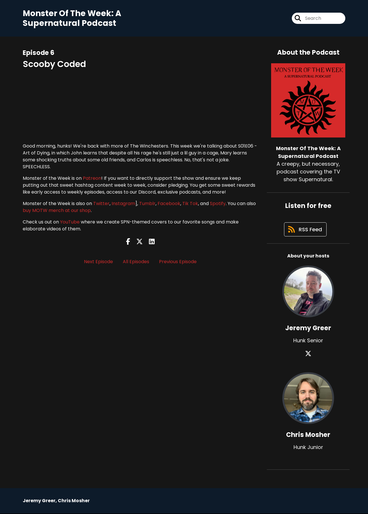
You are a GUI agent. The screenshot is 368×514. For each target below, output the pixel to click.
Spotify (218, 203)
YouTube (70, 222)
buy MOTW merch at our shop (57, 210)
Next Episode (98, 261)
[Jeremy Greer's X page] (308, 354)
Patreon (92, 178)
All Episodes (136, 261)
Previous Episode (178, 261)
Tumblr (147, 203)
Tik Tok (190, 203)
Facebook (169, 203)
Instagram (123, 203)
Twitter (101, 203)
